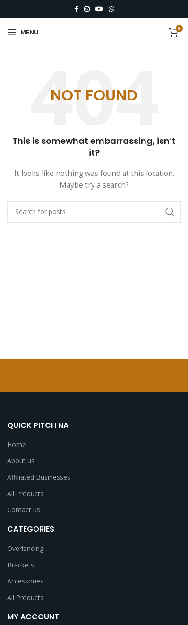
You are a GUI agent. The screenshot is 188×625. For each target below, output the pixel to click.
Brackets (20, 564)
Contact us (23, 509)
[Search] (94, 212)
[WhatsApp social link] (111, 9)
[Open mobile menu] (22, 32)
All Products (25, 493)
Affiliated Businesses (38, 477)
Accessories (25, 580)
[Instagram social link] (87, 9)
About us (20, 460)
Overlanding (25, 548)
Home (16, 444)
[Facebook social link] (76, 9)
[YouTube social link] (99, 9)
